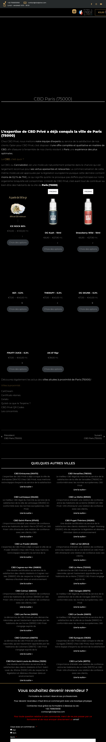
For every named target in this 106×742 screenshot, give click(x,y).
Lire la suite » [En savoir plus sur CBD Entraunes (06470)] (26, 486)
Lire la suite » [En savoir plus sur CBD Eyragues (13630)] (80, 651)
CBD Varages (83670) (80, 591)
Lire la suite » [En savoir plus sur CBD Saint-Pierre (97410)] (26, 536)
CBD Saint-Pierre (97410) (26, 520)
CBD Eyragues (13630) (80, 638)
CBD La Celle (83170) (79, 661)
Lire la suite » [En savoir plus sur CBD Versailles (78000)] (80, 489)
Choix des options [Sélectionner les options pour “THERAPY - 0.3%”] (53, 309)
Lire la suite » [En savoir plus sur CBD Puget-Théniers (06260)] (80, 536)
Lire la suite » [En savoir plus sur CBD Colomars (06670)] (26, 653)
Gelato (4, 399)
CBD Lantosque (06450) (26, 497)
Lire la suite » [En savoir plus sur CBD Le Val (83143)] (80, 560)
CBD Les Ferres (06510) (26, 614)
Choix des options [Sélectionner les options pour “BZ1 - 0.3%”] (18, 309)
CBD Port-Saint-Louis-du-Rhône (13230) (26, 661)
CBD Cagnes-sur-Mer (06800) (26, 567)
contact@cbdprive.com (53, 711)
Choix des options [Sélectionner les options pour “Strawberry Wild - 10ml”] (88, 249)
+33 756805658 (53, 708)
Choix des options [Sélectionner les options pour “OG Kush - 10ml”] (53, 249)
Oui (13, 729)
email (76, 719)
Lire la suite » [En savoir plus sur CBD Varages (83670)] (80, 607)
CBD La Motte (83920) (80, 497)
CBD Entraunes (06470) (26, 473)
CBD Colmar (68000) (26, 591)
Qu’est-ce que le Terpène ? (16, 403)
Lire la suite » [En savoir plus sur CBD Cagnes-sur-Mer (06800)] (26, 583)
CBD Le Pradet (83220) (26, 544)
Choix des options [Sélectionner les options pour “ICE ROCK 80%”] (18, 242)
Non (14, 732)
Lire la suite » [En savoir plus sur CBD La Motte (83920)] (80, 513)
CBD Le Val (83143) (79, 544)
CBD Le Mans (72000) (80, 567)
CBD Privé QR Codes (12, 407)
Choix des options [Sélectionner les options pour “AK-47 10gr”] (53, 369)
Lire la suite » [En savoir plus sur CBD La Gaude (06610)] (80, 627)
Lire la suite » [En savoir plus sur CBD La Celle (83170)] (80, 677)
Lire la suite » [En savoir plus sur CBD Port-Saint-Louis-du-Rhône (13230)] (26, 680)
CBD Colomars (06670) (26, 638)
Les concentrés (9, 411)
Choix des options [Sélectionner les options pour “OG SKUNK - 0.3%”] (88, 309)
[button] (74, 11)
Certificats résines (10, 395)
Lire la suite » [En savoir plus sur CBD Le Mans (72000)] (80, 583)
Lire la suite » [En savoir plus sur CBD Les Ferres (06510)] (26, 630)
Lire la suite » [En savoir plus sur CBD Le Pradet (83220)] (26, 557)
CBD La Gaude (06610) (79, 614)
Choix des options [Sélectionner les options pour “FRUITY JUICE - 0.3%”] (18, 369)
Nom (12, 737)
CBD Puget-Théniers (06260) (79, 520)
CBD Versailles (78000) (80, 473)
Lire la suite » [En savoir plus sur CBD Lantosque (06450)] (26, 513)
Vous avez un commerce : (23, 726)
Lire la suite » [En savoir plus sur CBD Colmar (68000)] (26, 607)
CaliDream (7, 391)
